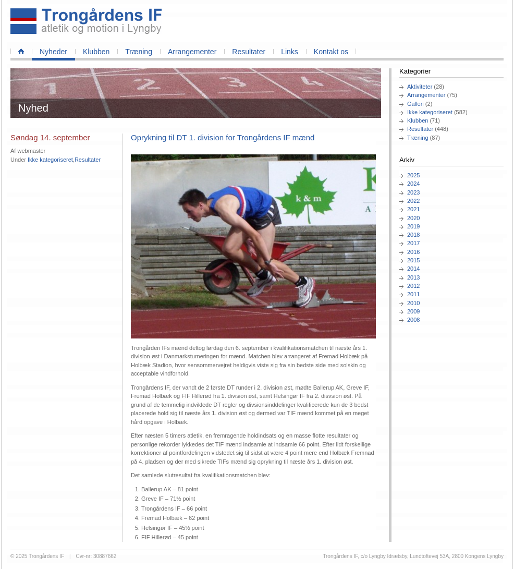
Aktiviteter (419, 86)
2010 (413, 303)
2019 (413, 226)
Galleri (415, 104)
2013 (413, 277)
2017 (413, 243)
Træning (138, 51)
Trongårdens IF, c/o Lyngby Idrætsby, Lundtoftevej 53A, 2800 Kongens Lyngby (413, 556)
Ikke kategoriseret (429, 112)
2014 (413, 268)
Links (289, 51)
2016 (413, 252)
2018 (413, 235)
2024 (413, 183)
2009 (413, 311)
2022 (413, 201)
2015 (413, 260)
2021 (413, 209)
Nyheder (53, 51)
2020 (413, 218)
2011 (413, 294)
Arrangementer (192, 51)
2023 (413, 192)
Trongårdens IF (46, 556)
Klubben (96, 51)
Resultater (248, 51)
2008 (413, 320)
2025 (413, 175)
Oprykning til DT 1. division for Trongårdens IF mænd (222, 137)
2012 (413, 286)
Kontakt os (331, 51)
